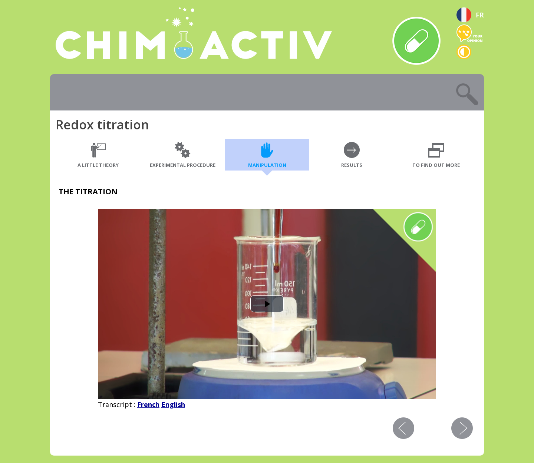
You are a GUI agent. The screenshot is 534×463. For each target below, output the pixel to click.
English (173, 404)
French (148, 404)
